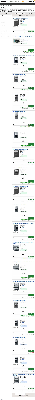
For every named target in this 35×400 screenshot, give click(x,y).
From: (2, 34)
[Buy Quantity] (20, 31)
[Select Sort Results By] (17, 13)
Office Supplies (5, 5)
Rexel (23, 21)
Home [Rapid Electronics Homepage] (1, 5)
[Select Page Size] (22, 13)
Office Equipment (10, 5)
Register (30, 1)
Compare (22, 23)
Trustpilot (1, 399)
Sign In (27, 1)
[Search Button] (23, 1)
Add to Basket (31, 31)
